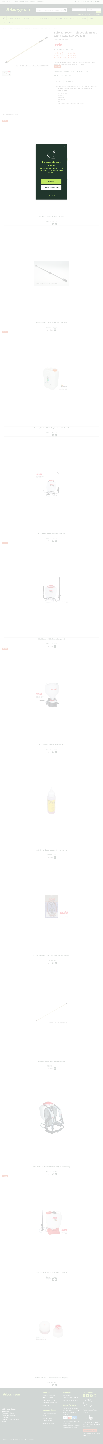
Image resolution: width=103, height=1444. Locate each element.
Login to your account (51, 187)
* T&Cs (50, 195)
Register (51, 181)
